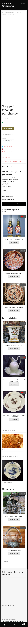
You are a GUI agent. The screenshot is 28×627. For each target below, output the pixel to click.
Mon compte (4, 624)
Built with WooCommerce (16, 621)
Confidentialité (5, 621)
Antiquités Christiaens (8, 4)
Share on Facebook (8, 148)
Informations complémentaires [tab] (12, 161)
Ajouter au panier (8, 128)
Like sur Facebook (8, 605)
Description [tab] (6, 157)
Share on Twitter (8, 146)
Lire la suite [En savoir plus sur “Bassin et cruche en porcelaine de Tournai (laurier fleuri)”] (14, 384)
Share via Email (7, 151)
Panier (22, 624)
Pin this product (8, 150)
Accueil (5, 12)
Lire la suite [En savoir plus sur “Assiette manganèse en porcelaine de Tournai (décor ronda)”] (14, 419)
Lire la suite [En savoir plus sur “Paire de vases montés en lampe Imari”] (14, 242)
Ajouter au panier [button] (14, 276)
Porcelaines (10, 12)
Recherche (14, 624)
